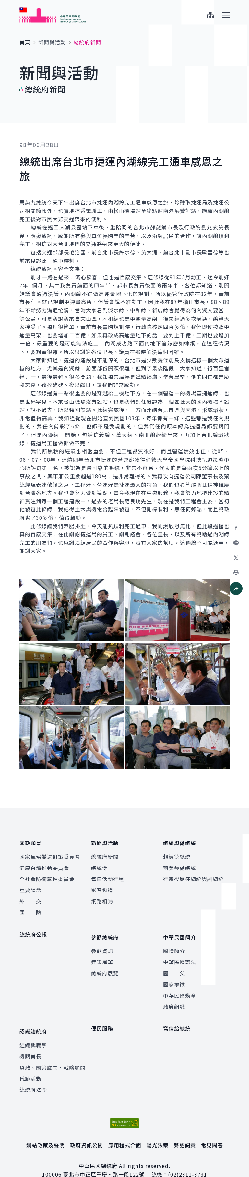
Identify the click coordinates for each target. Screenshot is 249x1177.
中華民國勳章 (179, 986)
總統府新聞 (105, 852)
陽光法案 (158, 1130)
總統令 (99, 863)
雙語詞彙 (185, 1130)
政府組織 (174, 997)
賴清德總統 (177, 852)
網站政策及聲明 (45, 1130)
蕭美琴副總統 (179, 863)
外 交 (30, 896)
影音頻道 (102, 885)
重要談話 (30, 885)
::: (4, 3)
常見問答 (212, 1130)
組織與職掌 (33, 1030)
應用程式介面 (124, 1130)
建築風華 (102, 952)
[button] (236, 588)
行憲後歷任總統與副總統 (193, 874)
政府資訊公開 (86, 1130)
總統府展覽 (105, 963)
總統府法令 (33, 1075)
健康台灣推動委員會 (44, 863)
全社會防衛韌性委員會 (47, 874)
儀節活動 (30, 1064)
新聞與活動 (52, 42)
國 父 (174, 963)
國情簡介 (174, 941)
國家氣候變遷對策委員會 (49, 852)
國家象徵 (174, 974)
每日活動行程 (107, 874)
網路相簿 (102, 896)
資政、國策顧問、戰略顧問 (52, 1053)
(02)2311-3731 (187, 1160)
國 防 (30, 907)
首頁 (24, 42)
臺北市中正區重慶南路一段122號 (104, 1160)
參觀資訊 (102, 941)
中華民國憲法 (179, 952)
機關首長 (30, 1041)
